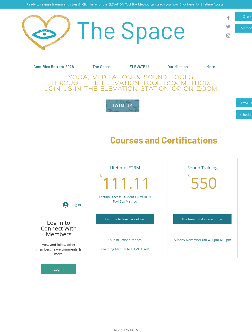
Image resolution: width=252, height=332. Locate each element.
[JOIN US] (122, 106)
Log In (59, 269)
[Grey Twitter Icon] (228, 27)
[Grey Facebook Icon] (228, 18)
